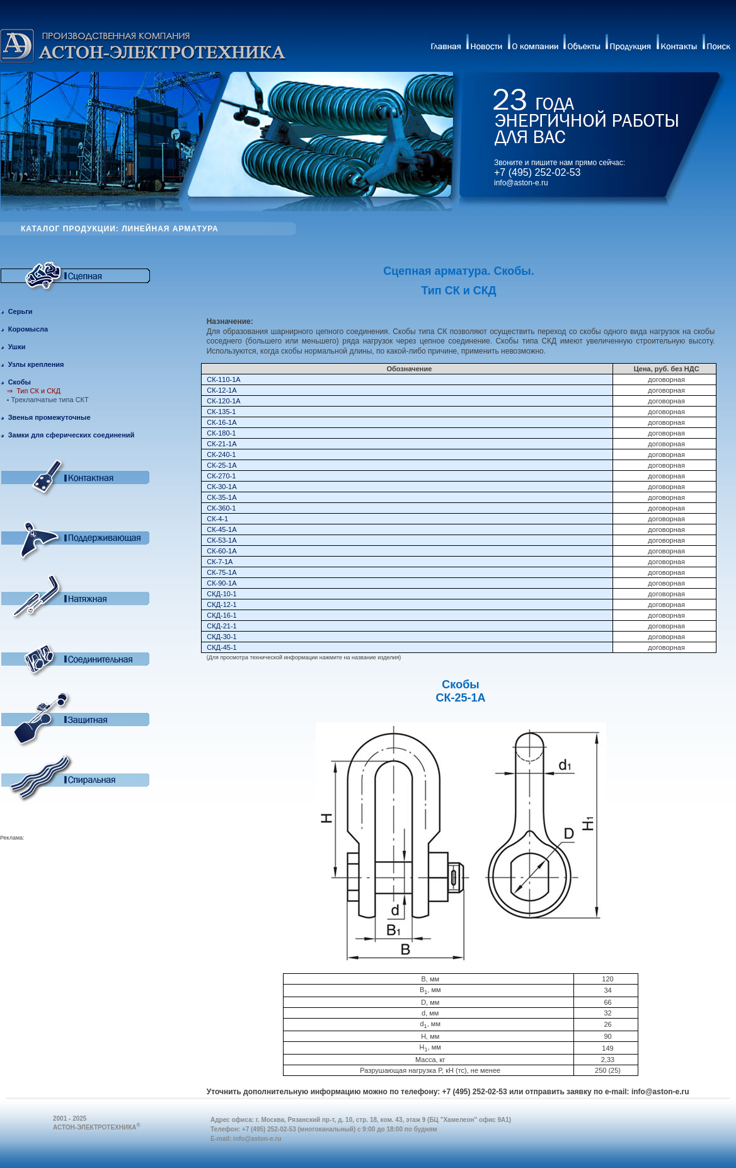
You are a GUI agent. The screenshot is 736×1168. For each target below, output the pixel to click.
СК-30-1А (221, 486)
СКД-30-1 (221, 636)
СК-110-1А (224, 379)
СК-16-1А (221, 422)
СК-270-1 (221, 476)
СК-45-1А (221, 529)
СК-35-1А (221, 497)
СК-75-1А (221, 572)
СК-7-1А (220, 561)
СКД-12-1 (221, 604)
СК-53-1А (221, 540)
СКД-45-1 (221, 647)
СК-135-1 (221, 411)
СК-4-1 (217, 519)
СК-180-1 (221, 433)
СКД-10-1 (221, 594)
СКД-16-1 (221, 615)
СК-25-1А (221, 465)
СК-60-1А (221, 551)
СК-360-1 (221, 508)
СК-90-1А (221, 583)
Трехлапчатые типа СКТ (50, 399)
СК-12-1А (221, 390)
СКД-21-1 (221, 626)
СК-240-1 (221, 454)
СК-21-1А (221, 444)
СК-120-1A (224, 401)
